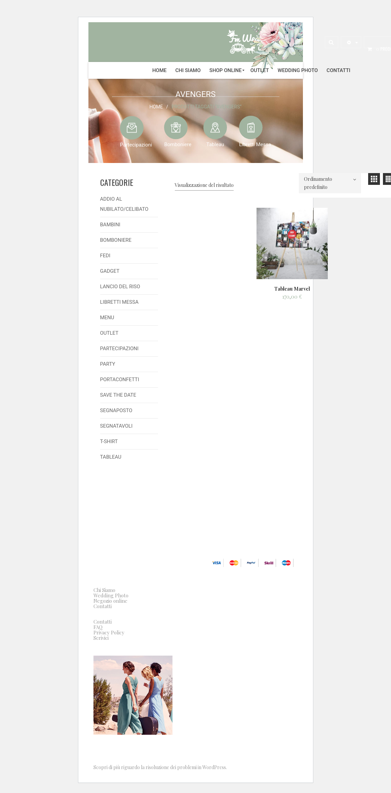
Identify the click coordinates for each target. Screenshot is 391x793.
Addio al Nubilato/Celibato (124, 204)
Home (156, 106)
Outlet (109, 333)
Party (107, 364)
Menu (107, 318)
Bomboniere (177, 144)
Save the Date (118, 395)
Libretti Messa (255, 144)
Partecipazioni (136, 144)
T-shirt (109, 441)
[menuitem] (159, 70)
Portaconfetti (119, 379)
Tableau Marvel (292, 288)
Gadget (110, 271)
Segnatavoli (116, 426)
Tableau (215, 144)
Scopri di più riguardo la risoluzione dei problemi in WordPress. (160, 767)
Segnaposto (116, 410)
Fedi (105, 256)
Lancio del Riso (120, 287)
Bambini (110, 225)
